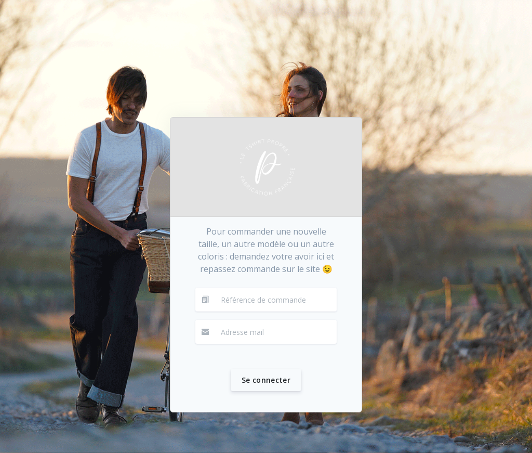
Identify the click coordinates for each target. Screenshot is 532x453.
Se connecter (266, 380)
